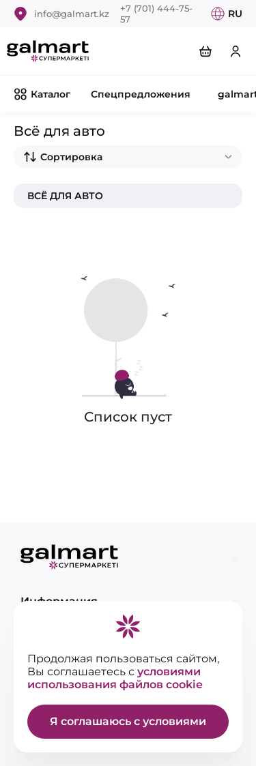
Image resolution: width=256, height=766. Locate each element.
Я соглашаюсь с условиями (128, 721)
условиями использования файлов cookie (115, 678)
